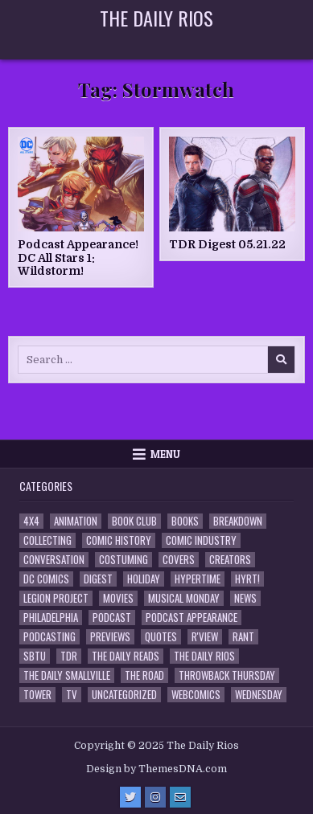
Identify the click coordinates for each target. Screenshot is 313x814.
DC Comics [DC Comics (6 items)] (46, 579)
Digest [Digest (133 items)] (98, 579)
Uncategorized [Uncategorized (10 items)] (124, 694)
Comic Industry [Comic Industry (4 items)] (201, 540)
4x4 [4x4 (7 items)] (31, 521)
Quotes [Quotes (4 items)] (161, 636)
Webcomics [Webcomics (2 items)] (195, 694)
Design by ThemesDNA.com (156, 769)
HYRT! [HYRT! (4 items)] (247, 579)
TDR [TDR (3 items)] (68, 656)
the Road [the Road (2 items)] (144, 675)
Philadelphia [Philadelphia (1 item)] (50, 617)
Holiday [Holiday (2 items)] (143, 579)
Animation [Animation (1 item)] (75, 521)
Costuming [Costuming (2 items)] (123, 559)
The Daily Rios (156, 17)
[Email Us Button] (180, 797)
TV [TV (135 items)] (71, 694)
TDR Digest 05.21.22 (227, 244)
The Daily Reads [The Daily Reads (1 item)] (125, 656)
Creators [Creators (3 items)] (230, 559)
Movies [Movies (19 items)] (118, 598)
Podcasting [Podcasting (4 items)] (49, 636)
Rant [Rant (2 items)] (243, 636)
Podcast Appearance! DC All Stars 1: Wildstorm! (78, 258)
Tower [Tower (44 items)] (37, 694)
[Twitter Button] (130, 797)
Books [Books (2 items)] (185, 521)
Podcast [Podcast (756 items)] (112, 617)
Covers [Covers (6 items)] (179, 559)
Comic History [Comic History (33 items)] (118, 540)
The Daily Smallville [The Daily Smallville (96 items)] (66, 675)
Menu (165, 454)
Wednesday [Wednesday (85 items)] (258, 694)
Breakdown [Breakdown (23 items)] (237, 521)
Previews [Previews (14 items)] (110, 636)
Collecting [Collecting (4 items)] (47, 540)
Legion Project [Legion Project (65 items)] (56, 598)
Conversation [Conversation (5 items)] (53, 559)
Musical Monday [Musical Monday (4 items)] (184, 598)
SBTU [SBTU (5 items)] (34, 656)
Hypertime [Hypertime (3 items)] (197, 579)
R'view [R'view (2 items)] (205, 636)
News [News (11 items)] (245, 598)
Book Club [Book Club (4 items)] (134, 521)
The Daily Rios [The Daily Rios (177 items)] (204, 656)
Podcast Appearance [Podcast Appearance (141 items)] (191, 617)
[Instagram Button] (155, 797)
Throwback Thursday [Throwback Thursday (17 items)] (227, 675)
